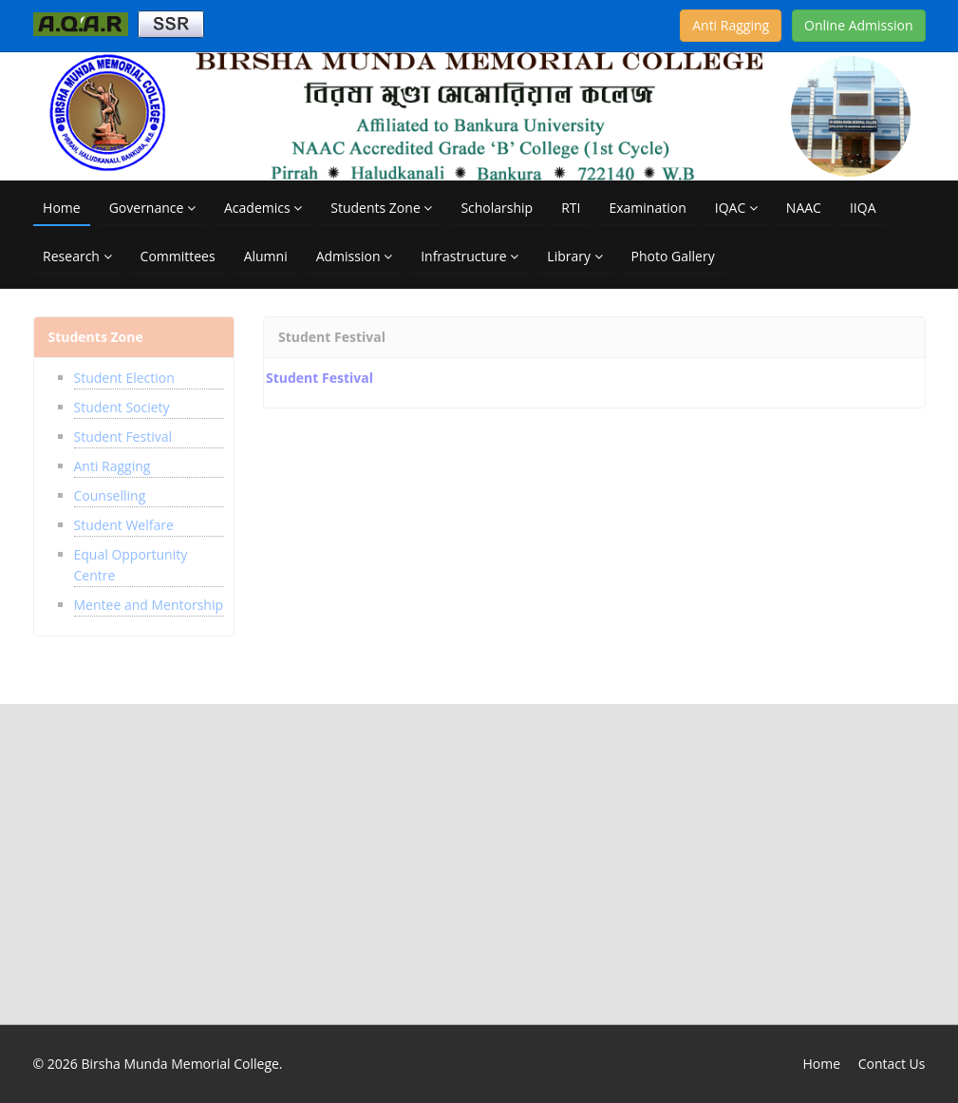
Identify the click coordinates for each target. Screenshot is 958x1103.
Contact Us (892, 1064)
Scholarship (496, 208)
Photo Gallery (673, 256)
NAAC (803, 208)
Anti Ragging (730, 25)
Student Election (124, 372)
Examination (647, 208)
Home (62, 208)
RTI (570, 208)
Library (574, 256)
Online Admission (858, 25)
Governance (152, 208)
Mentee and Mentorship (149, 599)
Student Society (122, 401)
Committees (178, 256)
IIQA (863, 208)
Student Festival (123, 431)
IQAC (736, 208)
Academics (263, 208)
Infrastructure (469, 256)
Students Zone (381, 208)
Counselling (110, 490)
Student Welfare (124, 519)
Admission (354, 256)
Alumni (266, 256)
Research (77, 256)
